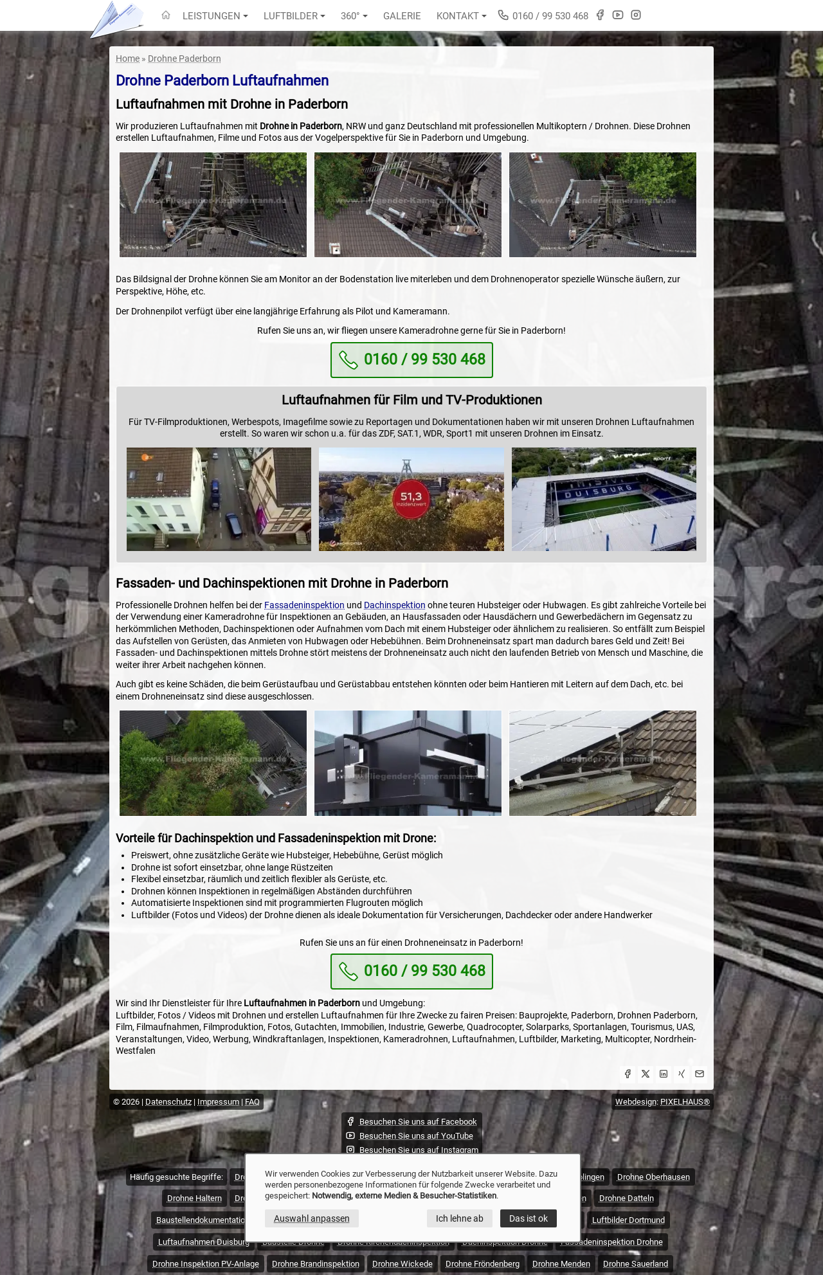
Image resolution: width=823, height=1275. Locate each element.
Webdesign (635, 1102)
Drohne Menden (561, 1264)
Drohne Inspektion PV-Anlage (205, 1264)
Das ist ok (528, 1218)
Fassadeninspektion (304, 605)
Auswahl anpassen (312, 1218)
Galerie (402, 16)
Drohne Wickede (402, 1264)
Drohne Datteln (626, 1198)
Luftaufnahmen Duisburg (203, 1242)
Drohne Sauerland (635, 1264)
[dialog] (412, 1198)
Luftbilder (294, 16)
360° (354, 16)
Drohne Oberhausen (653, 1177)
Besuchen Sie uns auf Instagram (411, 1149)
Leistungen (215, 16)
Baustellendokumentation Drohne (217, 1220)
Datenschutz (168, 1102)
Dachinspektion (395, 605)
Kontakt (462, 16)
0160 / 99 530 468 (542, 15)
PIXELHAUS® (685, 1102)
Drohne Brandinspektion (315, 1264)
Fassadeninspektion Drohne (612, 1242)
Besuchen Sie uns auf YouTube (409, 1135)
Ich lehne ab (460, 1218)
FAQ (252, 1102)
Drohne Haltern (194, 1198)
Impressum (218, 1102)
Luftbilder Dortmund (628, 1220)
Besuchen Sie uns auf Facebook (411, 1121)
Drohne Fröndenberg (483, 1264)
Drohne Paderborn (184, 58)
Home (128, 58)
